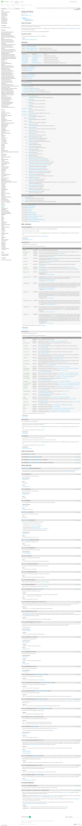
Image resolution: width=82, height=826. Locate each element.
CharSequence (24, 108)
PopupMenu (3, 185)
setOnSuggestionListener (32, 171)
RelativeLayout (3, 195)
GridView (2, 165)
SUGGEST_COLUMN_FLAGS (26, 751)
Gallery (2, 158)
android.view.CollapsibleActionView (33, 221)
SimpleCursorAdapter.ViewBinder (6, 89)
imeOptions (43, 325)
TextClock (2, 229)
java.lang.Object (23, 17)
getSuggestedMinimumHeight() (28, 803)
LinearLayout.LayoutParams (6, 174)
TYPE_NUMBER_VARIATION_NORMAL (64, 397)
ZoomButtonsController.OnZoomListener (8, 107)
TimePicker (3, 234)
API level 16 (79, 474)
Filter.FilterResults (4, 154)
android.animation (4, 14)
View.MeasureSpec (63, 808)
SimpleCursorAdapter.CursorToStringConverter (9, 88)
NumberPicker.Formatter (5, 68)
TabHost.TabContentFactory (6, 98)
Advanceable (3, 43)
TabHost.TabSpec (4, 222)
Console (72, 1)
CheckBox (3, 136)
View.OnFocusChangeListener (46, 161)
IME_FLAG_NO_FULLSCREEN (49, 274)
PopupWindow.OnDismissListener (6, 74)
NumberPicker (3, 183)
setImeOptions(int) (35, 57)
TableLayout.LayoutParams (5, 224)
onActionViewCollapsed (32, 130)
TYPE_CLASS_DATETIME (57, 408)
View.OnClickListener (40, 168)
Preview (30, 5)
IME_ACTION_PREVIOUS (43, 270)
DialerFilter (3, 145)
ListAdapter (3, 64)
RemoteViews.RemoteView (5, 27)
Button (2, 134)
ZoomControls (3, 249)
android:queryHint (25, 62)
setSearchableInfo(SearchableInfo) (35, 744)
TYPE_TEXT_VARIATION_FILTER (68, 386)
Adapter (2, 38)
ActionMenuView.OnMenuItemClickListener (8, 37)
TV (29, 824)
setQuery (29, 174)
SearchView (3, 205)
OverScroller (3, 184)
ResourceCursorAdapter (5, 200)
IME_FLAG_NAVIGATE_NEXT (49, 289)
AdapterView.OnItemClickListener (6, 39)
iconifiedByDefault (45, 236)
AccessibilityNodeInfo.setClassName (68, 471)
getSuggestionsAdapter (32, 114)
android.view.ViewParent (32, 212)
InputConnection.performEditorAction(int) (47, 279)
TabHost (2, 220)
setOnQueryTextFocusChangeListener (34, 161)
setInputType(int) (35, 59)
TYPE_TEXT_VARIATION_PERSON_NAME (68, 376)
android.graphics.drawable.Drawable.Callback (35, 216)
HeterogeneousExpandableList (6, 63)
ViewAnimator (3, 243)
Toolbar (2, 238)
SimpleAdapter (3, 209)
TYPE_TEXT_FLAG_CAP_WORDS (43, 347)
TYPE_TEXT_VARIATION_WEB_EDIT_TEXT (73, 384)
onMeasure (26, 200)
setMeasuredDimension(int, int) (47, 795)
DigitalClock (3, 146)
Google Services (24, 5)
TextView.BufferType (4, 255)
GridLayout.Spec (4, 164)
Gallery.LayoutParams (4, 159)
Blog (67, 817)
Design (12, 1)
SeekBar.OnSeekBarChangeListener (7, 84)
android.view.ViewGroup (30, 68)
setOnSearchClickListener (32, 168)
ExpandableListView (4, 150)
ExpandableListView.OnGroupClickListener (8, 55)
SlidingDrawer (3, 214)
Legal (35, 824)
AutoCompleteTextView (5, 130)
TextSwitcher (3, 230)
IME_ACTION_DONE (72, 267)
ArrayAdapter (3, 129)
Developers (5, 2)
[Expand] (79, 65)
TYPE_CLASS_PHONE (56, 406)
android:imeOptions (25, 57)
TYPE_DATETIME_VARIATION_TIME (64, 411)
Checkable (3, 48)
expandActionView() (45, 586)
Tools (18, 5)
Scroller (2, 203)
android (2, 10)
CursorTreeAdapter (4, 143)
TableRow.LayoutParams (5, 227)
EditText (2, 149)
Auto (27, 824)
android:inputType (25, 59)
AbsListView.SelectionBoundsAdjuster (7, 35)
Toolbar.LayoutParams (5, 239)
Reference (13, 5)
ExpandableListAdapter (5, 53)
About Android (23, 824)
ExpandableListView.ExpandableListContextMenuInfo (10, 151)
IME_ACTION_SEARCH (55, 259)
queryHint (43, 445)
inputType (43, 413)
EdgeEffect (3, 148)
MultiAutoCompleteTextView (6, 180)
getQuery (29, 108)
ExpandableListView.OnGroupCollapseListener (8, 57)
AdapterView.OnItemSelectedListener (7, 42)
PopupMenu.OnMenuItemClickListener (7, 73)
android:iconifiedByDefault (26, 553)
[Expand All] (78, 8)
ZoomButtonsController (5, 248)
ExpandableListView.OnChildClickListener (8, 54)
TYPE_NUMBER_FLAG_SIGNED (43, 400)
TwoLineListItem (4, 240)
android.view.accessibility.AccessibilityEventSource (36, 219)
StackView (3, 218)
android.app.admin (4, 18)
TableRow (3, 225)
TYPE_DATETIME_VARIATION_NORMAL (68, 408)
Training (2, 5)
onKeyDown (30, 136)
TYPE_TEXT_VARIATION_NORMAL (62, 341)
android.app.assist (4, 19)
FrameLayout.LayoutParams (6, 156)
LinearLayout (3, 173)
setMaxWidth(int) (35, 61)
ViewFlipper (3, 244)
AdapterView (3, 121)
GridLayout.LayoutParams (5, 163)
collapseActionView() (45, 581)
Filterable (2, 60)
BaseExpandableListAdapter (6, 133)
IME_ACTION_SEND (47, 262)
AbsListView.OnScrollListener (6, 33)
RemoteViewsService (4, 199)
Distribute (21, 1)
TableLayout (3, 223)
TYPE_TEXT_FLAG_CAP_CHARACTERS (44, 344)
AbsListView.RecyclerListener (6, 34)
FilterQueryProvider (4, 62)
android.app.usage (4, 23)
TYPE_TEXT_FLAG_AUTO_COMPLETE (58, 356)
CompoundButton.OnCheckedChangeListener (8, 50)
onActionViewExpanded (32, 133)
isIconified (29, 121)
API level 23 (79, 468)
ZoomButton (3, 247)
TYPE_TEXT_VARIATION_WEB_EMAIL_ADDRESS (45, 392)
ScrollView (3, 204)
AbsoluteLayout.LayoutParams (6, 115)
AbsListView (3, 111)
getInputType (30, 102)
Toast (2, 235)
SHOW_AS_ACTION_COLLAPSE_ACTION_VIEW (29, 39)
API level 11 (78, 9)
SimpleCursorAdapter (4, 210)
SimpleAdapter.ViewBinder (5, 87)
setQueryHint (30, 177)
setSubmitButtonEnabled (32, 188)
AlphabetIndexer (4, 126)
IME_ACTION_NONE (61, 253)
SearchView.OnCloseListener (6, 79)
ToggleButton (3, 237)
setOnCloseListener (31, 158)
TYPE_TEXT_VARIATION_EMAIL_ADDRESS (71, 368)
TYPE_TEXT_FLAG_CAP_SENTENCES (44, 350)
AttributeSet (35, 88)
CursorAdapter (3, 141)
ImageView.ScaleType (5, 254)
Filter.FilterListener (4, 59)
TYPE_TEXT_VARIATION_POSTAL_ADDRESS (45, 379)
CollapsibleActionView (28, 15)
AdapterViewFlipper (4, 125)
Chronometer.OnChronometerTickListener (8, 49)
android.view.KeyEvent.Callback (33, 217)
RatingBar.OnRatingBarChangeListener (7, 77)
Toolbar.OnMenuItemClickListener (6, 103)
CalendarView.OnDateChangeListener (7, 47)
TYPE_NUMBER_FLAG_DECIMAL (43, 403)
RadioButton (3, 190)
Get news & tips (26, 816)
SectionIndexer (3, 83)
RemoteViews (3, 198)
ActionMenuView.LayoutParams (6, 120)
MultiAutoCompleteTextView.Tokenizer (7, 67)
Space (2, 215)
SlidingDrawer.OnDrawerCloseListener (7, 92)
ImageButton (3, 169)
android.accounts (4, 13)
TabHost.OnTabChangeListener (6, 97)
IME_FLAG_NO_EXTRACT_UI (49, 298)
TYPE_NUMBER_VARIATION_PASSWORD (66, 404)
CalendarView (3, 135)
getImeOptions (30, 99)
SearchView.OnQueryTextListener (31, 48)
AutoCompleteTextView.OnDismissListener (8, 44)
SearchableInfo (54, 728)
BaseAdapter (3, 131)
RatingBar (3, 194)
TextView (2, 232)
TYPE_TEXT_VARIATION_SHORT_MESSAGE (71, 373)
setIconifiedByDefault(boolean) (27, 239)
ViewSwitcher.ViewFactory (5, 104)
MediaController (4, 179)
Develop (16, 1)
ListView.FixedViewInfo (5, 178)
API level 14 (79, 580)
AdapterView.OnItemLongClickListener (7, 40)
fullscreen (19, 825)
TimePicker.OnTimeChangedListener (7, 102)
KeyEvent (38, 136)
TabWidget (3, 228)
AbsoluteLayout (3, 114)
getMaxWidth (30, 105)
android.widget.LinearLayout (28, 19)
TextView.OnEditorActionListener (6, 99)
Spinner (2, 217)
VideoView (3, 242)
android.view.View (24, 18)
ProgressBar (3, 188)
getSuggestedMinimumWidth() (41, 803)
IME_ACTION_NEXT (42, 265)
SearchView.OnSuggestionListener (7, 82)
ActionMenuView (4, 119)
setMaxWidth (30, 155)
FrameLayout (3, 155)
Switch (2, 219)
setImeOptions (30, 149)
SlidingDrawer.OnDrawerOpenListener (7, 93)
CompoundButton (4, 140)
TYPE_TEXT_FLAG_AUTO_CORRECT (43, 353)
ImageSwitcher (3, 170)
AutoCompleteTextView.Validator (6, 45)
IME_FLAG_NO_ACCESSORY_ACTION (50, 304)
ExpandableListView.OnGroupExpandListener (8, 58)
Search (39, 36)
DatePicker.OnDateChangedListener (7, 52)
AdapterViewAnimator (5, 124)
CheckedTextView (4, 138)
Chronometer (3, 139)
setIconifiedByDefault (31, 146)
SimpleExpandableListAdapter (6, 213)
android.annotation (4, 15)
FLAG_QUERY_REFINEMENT (26, 753)
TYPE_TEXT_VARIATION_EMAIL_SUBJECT (45, 371)
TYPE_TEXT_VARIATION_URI (65, 366)
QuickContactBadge (4, 189)
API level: (16, 8)
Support (70, 817)
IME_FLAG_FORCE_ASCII (49, 323)
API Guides (7, 5)
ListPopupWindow (4, 175)
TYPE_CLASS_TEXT (53, 341)
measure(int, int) (65, 792)
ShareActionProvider (4, 208)
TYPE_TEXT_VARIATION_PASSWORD (64, 381)
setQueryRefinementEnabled (33, 180)
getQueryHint (30, 111)
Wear (32, 824)
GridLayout (3, 160)
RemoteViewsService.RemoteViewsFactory (8, 78)
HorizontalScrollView (4, 168)
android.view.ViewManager (32, 214)
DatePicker (3, 144)
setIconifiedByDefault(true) (72, 28)
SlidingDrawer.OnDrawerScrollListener (7, 94)
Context (29, 86)
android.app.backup (4, 20)
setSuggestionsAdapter (32, 191)
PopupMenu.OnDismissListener (6, 72)
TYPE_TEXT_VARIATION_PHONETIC (44, 389)
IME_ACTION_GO (52, 256)
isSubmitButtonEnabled (32, 127)
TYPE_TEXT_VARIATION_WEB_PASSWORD (44, 395)
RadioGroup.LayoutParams (5, 193)
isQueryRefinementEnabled (32, 124)
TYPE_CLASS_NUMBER (53, 397)
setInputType (30, 152)
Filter (2, 153)
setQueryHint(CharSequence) (37, 62)
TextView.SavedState (4, 233)
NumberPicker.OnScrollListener (6, 69)
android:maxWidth (25, 61)
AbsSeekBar (3, 116)
